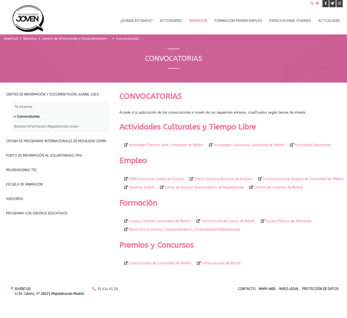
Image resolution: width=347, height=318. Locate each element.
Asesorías (14, 199)
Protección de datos (320, 289)
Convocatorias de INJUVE (221, 263)
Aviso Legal (289, 289)
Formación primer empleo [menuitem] (238, 21)
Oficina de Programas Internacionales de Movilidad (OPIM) (56, 141)
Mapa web (267, 289)
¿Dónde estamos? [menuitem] (136, 21)
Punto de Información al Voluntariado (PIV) (44, 156)
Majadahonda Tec (21, 170)
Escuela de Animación (24, 184)
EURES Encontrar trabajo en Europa (156, 179)
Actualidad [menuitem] (329, 21)
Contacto (246, 289)
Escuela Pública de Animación (288, 221)
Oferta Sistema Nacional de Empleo (223, 179)
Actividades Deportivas (312, 145)
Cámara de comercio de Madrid (278, 187)
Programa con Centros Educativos (36, 213)
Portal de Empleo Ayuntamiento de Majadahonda (204, 187)
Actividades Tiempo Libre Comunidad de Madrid (166, 145)
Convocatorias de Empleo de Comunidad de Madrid (303, 179)
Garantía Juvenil (141, 187)
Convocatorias (28, 117)
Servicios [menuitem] (198, 21)
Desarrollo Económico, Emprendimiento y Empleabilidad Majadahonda (184, 229)
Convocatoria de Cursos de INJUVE (228, 221)
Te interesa (23, 107)
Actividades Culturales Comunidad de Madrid (249, 145)
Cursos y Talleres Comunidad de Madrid (160, 221)
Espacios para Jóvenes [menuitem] (290, 21)
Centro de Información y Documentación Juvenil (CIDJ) (84, 39)
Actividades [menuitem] (171, 21)
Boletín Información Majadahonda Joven (46, 126)
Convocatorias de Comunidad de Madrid (160, 263)
